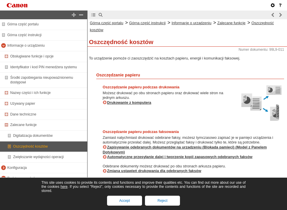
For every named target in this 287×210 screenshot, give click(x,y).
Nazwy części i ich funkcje (30, 93)
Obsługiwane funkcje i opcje (32, 56)
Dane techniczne (23, 114)
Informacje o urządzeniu (26, 45)
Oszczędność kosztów (30, 146)
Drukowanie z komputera (129, 102)
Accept (124, 201)
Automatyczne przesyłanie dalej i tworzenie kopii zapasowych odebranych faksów (180, 157)
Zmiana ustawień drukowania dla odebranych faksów (154, 171)
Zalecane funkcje (23, 125)
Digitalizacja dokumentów (32, 136)
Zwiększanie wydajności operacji (38, 157)
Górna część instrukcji (24, 35)
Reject (162, 201)
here (63, 187)
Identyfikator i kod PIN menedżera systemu (43, 67)
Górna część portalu (22, 24)
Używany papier (22, 104)
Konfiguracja (17, 168)
